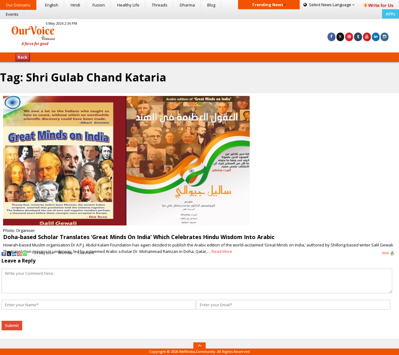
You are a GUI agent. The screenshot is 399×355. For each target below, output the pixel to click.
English (51, 5)
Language (329, 4)
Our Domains (18, 5)
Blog (211, 5)
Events (12, 14)
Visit (388, 253)
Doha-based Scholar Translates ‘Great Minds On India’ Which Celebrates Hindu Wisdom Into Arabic (138, 237)
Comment (86, 253)
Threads (159, 5)
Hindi (75, 5)
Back (22, 57)
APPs (390, 14)
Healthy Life (128, 5)
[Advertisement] (199, 35)
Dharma (187, 5)
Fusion (99, 5)
